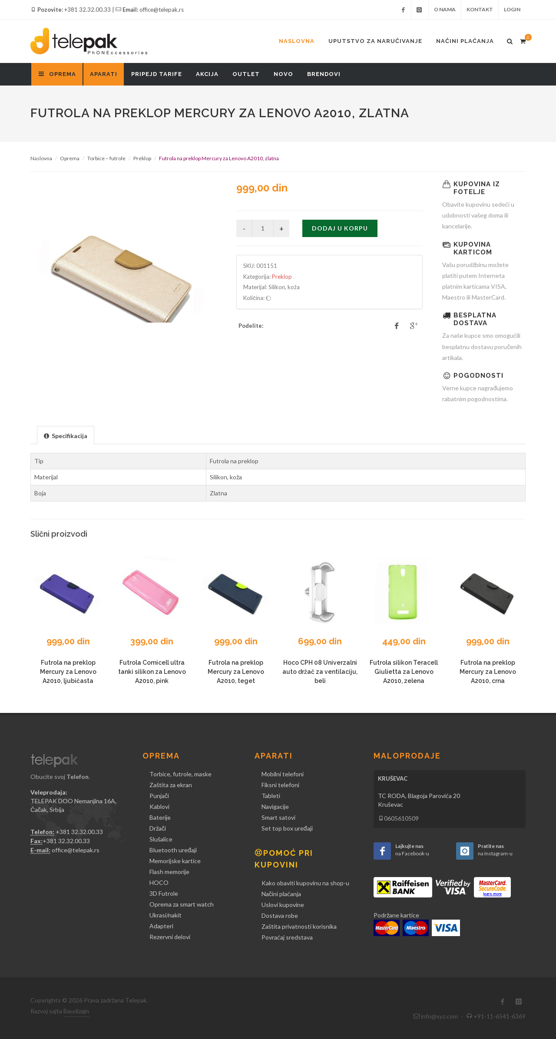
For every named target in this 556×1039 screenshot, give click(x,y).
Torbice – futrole (106, 158)
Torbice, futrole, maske (180, 774)
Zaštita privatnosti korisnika (299, 926)
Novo (283, 74)
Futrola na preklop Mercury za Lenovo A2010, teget (236, 671)
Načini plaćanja (465, 41)
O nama (445, 9)
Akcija (207, 74)
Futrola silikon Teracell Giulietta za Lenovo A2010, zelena (404, 671)
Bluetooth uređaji (173, 850)
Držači (157, 828)
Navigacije (275, 806)
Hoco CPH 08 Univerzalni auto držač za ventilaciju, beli (319, 671)
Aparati (103, 74)
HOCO (159, 882)
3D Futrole (163, 893)
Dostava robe (279, 915)
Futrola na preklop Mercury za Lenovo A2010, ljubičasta (68, 671)
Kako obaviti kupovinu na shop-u (305, 883)
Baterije (160, 817)
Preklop (142, 158)
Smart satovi (278, 817)
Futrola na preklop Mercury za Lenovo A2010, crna (488, 671)
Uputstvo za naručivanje (375, 41)
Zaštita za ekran (170, 784)
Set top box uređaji (287, 828)
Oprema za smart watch (181, 904)
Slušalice (160, 839)
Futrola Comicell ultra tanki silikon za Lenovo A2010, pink (152, 671)
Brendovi (324, 74)
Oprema (69, 158)
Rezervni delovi (169, 936)
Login (512, 9)
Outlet (246, 74)
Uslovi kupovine (282, 904)
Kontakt (480, 9)
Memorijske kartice (175, 860)
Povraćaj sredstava (287, 937)
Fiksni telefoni (280, 784)
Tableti (270, 795)
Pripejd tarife (156, 74)
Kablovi (159, 806)
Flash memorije (169, 871)
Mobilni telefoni (282, 774)
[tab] (65, 435)
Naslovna (296, 41)
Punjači (159, 795)
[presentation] (65, 435)
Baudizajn (76, 1011)
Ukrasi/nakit (165, 915)
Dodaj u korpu (340, 228)
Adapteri (161, 926)
